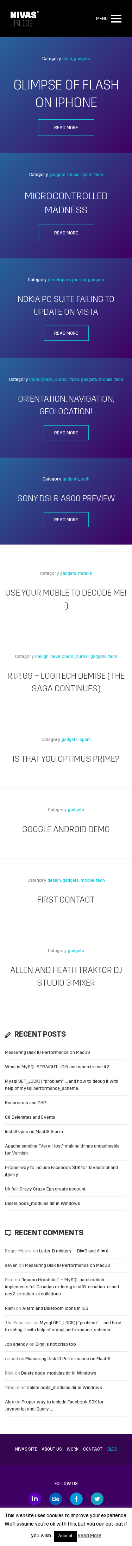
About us (52, 1449)
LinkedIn (35, 1498)
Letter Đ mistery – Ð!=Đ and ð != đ (73, 1251)
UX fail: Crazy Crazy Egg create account (45, 1189)
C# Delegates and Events (30, 1117)
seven (11, 1265)
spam (87, 174)
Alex (9, 1402)
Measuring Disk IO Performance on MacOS (47, 1052)
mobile (106, 379)
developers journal (67, 280)
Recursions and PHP (25, 1103)
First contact (66, 900)
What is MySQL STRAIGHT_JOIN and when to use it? (57, 1067)
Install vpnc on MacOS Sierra (34, 1132)
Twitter (97, 1498)
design (42, 656)
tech (98, 174)
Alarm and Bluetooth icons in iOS (55, 1308)
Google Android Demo (66, 830)
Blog (112, 1449)
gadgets (82, 59)
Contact (93, 1449)
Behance (55, 1498)
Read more (66, 128)
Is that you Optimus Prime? (66, 759)
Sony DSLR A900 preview (66, 499)
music (73, 174)
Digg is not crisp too (56, 1344)
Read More (89, 1536)
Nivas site (26, 1449)
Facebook (76, 1498)
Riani (10, 1308)
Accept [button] (65, 1536)
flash (67, 59)
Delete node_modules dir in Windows (42, 1203)
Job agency (16, 1344)
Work (72, 1449)
